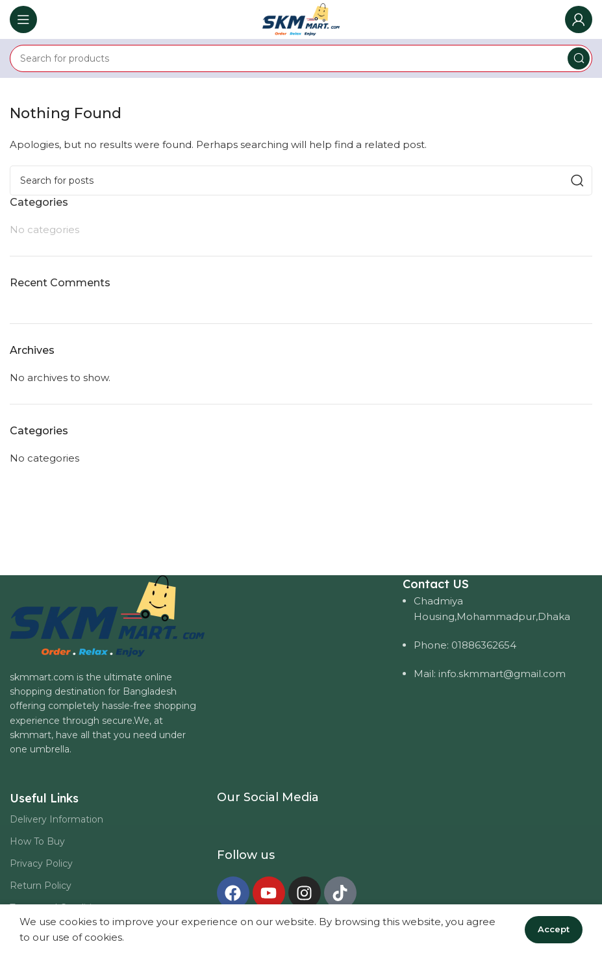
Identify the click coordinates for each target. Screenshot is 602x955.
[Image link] (107, 614)
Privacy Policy (41, 863)
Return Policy (40, 885)
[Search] (301, 58)
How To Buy (37, 841)
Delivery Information (56, 819)
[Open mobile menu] (23, 19)
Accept (554, 929)
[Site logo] (301, 18)
